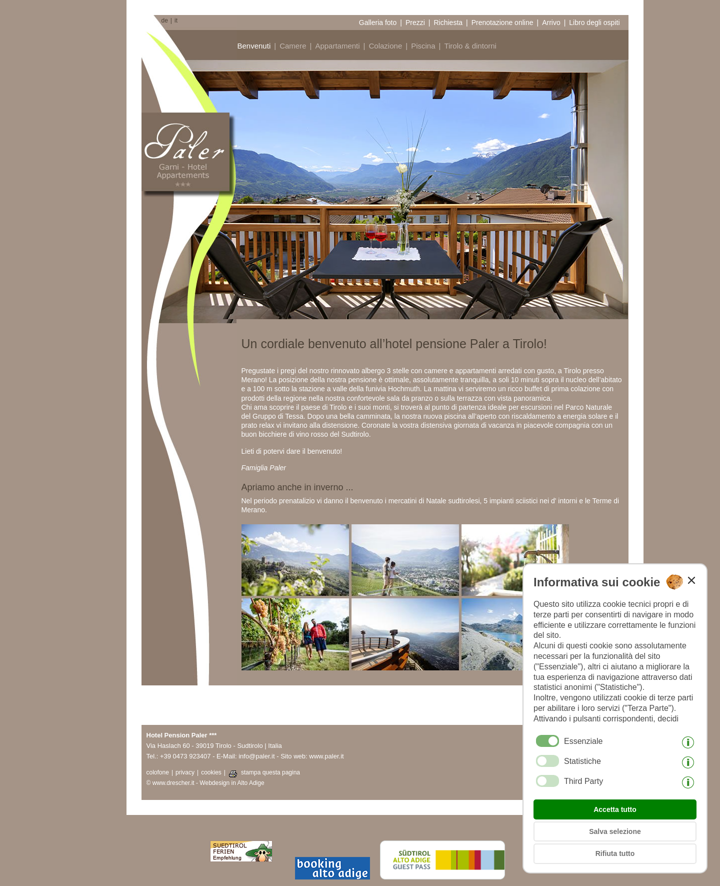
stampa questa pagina (270, 772)
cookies (211, 772)
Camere (293, 46)
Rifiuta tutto (615, 853)
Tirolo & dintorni (470, 46)
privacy (185, 772)
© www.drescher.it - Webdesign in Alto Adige (205, 782)
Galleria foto (377, 23)
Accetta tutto (615, 809)
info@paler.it (256, 756)
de (165, 20)
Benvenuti (254, 46)
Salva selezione (615, 831)
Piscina (423, 46)
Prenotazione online (503, 23)
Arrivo (551, 23)
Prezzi (415, 23)
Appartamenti (337, 46)
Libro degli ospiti (594, 23)
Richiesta (448, 23)
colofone (157, 772)
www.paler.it (326, 756)
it (176, 20)
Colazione (385, 46)
